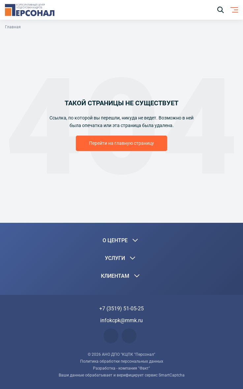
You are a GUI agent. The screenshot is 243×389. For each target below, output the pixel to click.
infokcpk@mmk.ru (121, 320)
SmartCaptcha (172, 375)
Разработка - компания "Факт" (121, 368)
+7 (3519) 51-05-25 (121, 308)
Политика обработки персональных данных (121, 361)
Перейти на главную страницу (121, 143)
